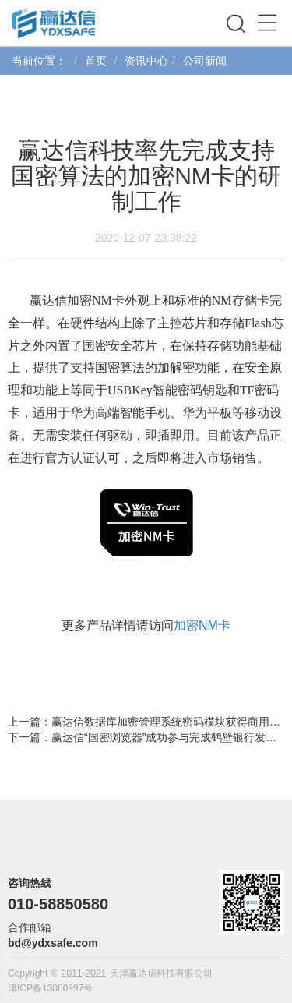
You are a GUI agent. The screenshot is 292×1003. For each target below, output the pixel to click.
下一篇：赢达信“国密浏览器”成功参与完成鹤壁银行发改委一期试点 (146, 737)
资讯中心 (146, 61)
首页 (96, 61)
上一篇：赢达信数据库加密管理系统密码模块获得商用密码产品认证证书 (146, 721)
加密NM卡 (202, 625)
